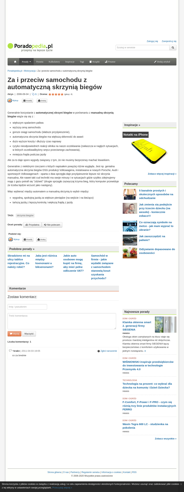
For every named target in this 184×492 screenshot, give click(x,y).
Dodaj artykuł (162, 61)
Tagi (82, 61)
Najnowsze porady (137, 311)
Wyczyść (29, 333)
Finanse (110, 61)
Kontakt (126, 472)
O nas (66, 472)
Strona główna (54, 472)
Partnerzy (75, 472)
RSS (134, 472)
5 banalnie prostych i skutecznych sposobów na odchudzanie (156, 194)
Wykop (13, 100)
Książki (94, 61)
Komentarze (17, 288)
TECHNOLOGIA (130, 380)
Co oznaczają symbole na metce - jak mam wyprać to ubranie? (156, 226)
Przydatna (32, 224)
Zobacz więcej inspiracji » (162, 173)
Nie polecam (52, 224)
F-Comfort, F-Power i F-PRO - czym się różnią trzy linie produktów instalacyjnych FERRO (149, 405)
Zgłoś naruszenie (107, 351)
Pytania (39, 61)
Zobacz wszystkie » (165, 438)
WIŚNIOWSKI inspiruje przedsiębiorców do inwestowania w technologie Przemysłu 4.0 (148, 365)
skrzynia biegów (25, 215)
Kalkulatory (54, 61)
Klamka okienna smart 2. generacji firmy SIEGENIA (137, 326)
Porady (26, 61)
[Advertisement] (50, 106)
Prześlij (27, 100)
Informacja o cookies (111, 472)
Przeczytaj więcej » (62, 487)
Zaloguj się (152, 41)
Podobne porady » (21, 248)
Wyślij (14, 333)
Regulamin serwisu (91, 472)
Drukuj (42, 100)
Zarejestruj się (169, 41)
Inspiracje (69, 61)
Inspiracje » (132, 124)
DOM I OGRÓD (129, 318)
